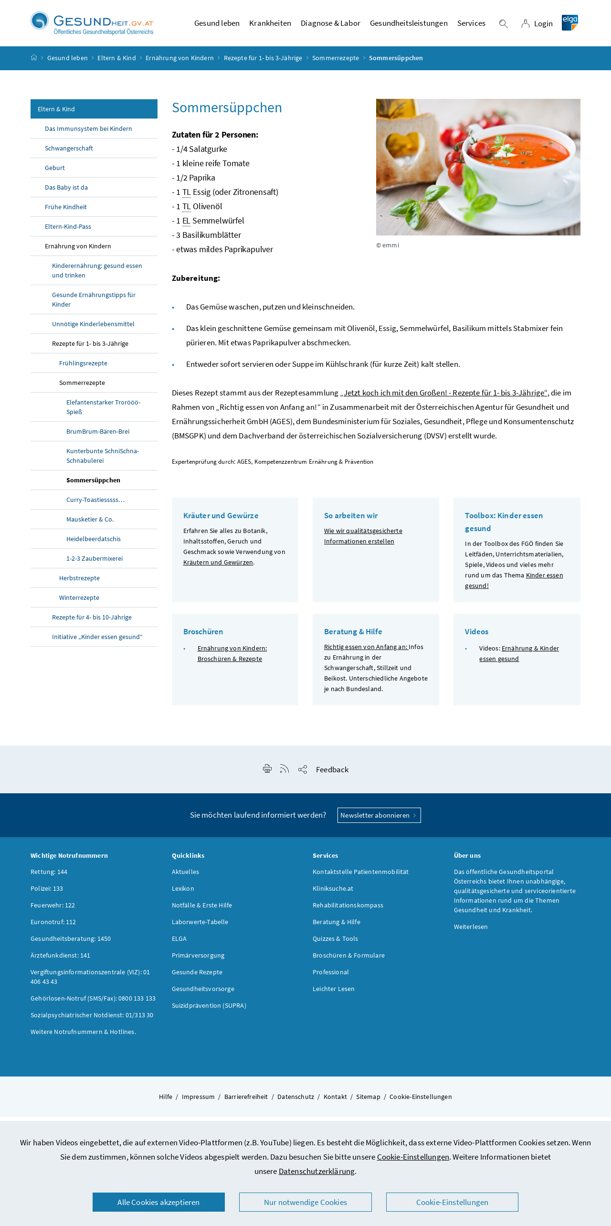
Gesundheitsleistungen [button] (409, 26)
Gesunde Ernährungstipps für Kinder (94, 306)
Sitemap (368, 1102)
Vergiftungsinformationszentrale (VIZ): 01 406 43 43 (90, 983)
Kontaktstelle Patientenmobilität (361, 878)
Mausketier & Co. (90, 525)
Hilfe (165, 1102)
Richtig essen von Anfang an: (366, 653)
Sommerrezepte (335, 64)
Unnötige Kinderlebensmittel (93, 330)
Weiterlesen (471, 932)
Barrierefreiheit (246, 1102)
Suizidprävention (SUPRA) (209, 1011)
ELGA (179, 944)
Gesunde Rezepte (197, 978)
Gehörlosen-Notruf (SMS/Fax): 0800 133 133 (93, 1004)
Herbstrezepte (79, 584)
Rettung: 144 (49, 878)
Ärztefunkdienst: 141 (61, 961)
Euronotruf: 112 (53, 928)
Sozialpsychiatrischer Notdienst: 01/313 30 (92, 1021)
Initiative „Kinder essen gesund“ (97, 643)
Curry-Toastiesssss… (95, 505)
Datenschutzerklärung (317, 1171)
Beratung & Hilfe (336, 928)
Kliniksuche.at (333, 894)
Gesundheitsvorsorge (203, 995)
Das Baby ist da (66, 193)
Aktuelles (186, 878)
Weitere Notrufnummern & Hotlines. (83, 1038)
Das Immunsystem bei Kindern (88, 134)
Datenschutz (295, 1102)
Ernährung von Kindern (180, 64)
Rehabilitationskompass (348, 911)
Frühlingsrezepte (83, 369)
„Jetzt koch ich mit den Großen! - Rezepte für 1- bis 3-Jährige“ (443, 399)
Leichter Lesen (334, 995)
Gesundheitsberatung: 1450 (71, 944)
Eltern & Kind (116, 64)
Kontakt (335, 1102)
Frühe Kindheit (66, 213)
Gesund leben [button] (217, 26)
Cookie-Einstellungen (413, 1156)
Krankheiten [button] (270, 26)
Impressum (198, 1102)
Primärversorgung (198, 961)
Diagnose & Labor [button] (330, 26)
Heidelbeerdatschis (93, 545)
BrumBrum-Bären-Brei (97, 437)
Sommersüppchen (93, 486)
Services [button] (471, 26)
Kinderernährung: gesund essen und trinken (97, 276)
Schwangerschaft (69, 154)
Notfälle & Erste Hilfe (202, 911)
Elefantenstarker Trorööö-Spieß (103, 413)
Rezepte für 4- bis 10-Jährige (92, 623)
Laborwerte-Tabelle (200, 928)
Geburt (55, 174)
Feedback (332, 775)
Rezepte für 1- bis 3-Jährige (263, 64)
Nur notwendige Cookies (305, 1202)
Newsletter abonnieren (379, 821)
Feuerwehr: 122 (53, 911)
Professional (331, 978)
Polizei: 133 (47, 894)
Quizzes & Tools (335, 944)
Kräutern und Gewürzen (218, 568)
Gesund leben (67, 64)
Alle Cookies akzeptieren (158, 1202)
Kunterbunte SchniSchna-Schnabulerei (102, 462)
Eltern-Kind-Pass (68, 232)
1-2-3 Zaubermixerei (94, 564)
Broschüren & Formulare (349, 961)
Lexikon (183, 894)
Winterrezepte (79, 603)
